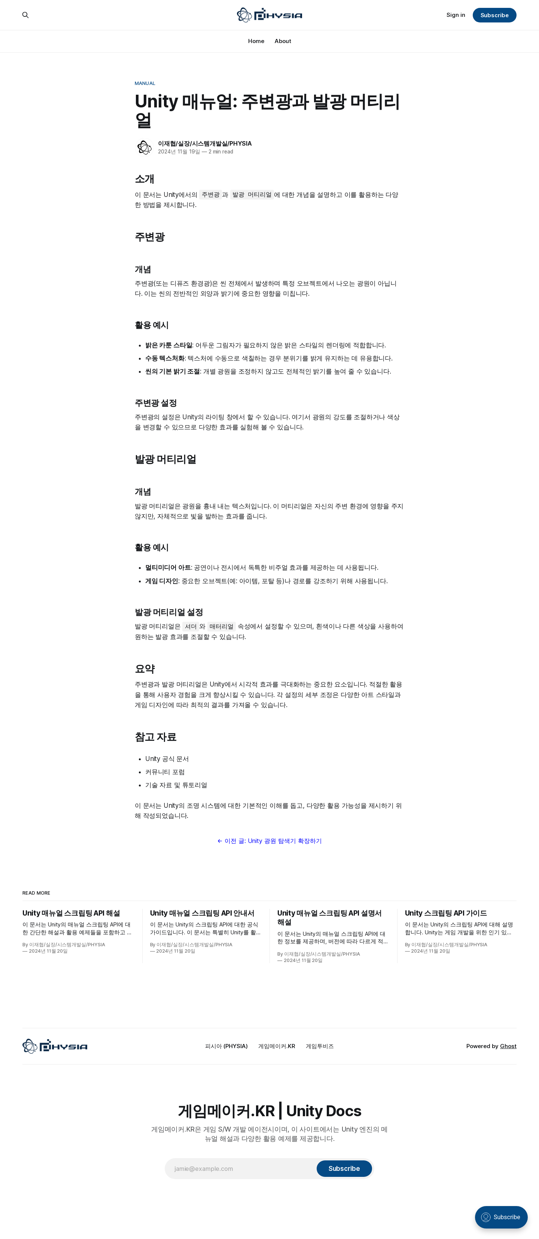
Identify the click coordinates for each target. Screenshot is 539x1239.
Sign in (456, 14)
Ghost (508, 1046)
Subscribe (495, 15)
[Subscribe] (344, 1168)
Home (256, 41)
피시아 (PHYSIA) (226, 1046)
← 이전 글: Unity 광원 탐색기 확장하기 (269, 840)
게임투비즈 (320, 1046)
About (283, 41)
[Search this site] (25, 15)
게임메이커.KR (276, 1046)
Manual (145, 83)
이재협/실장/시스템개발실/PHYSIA (205, 143)
